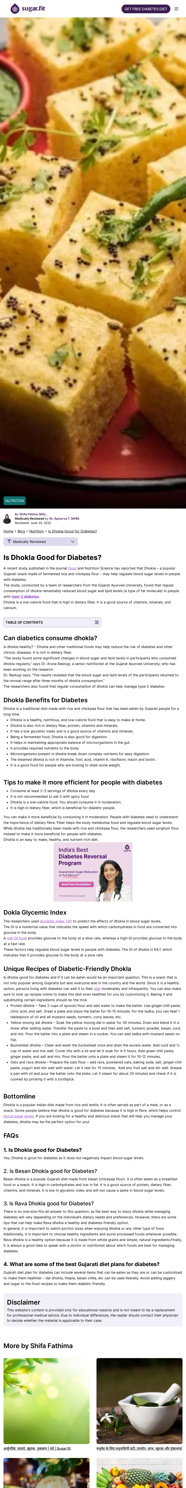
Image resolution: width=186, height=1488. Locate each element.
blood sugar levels (18, 1116)
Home (8, 531)
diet (97, 988)
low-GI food (17, 938)
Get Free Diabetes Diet (146, 9)
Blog (21, 531)
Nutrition (36, 531)
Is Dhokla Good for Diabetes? (72, 531)
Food (72, 568)
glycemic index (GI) (56, 921)
